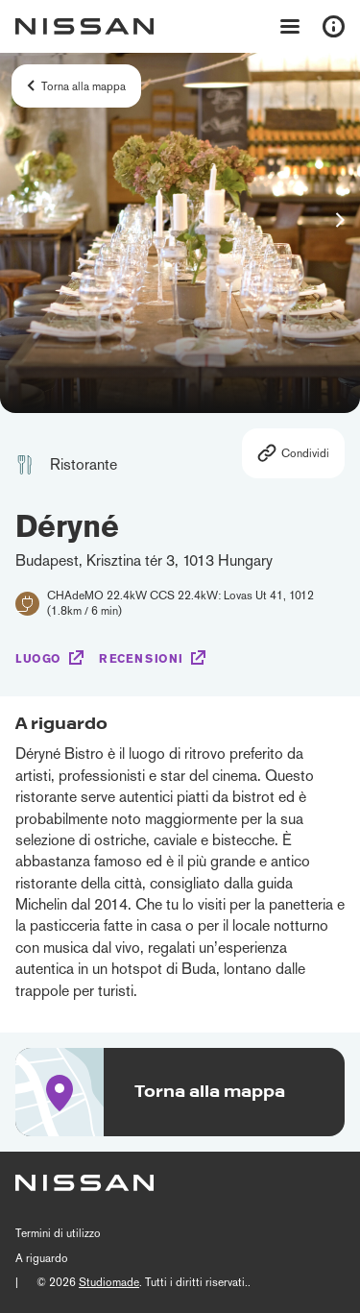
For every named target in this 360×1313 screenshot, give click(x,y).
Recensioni (141, 659)
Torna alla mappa (83, 86)
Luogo (38, 659)
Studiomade (109, 1282)
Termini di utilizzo (58, 1233)
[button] (340, 220)
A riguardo (41, 1258)
